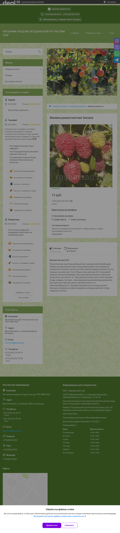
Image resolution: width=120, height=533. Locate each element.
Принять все (52, 525)
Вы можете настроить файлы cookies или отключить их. (59, 516)
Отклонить (69, 525)
